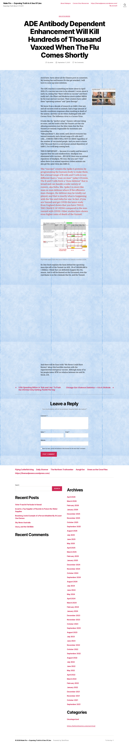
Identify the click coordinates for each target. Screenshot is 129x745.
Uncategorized (64, 16)
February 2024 (73, 607)
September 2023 (74, 628)
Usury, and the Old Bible (24, 527)
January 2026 (72, 510)
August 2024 (72, 582)
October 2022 (72, 649)
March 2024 (72, 603)
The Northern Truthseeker (64, 469)
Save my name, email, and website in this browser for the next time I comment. (64, 448)
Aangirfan (83, 469)
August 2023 (72, 632)
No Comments (79, 62)
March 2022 (72, 679)
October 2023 (72, 624)
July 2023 (71, 637)
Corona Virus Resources (81, 3)
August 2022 (72, 658)
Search (17, 485)
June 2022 (71, 666)
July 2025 (71, 535)
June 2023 (71, 641)
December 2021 (73, 692)
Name (43, 432)
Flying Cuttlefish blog (24, 469)
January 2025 (72, 560)
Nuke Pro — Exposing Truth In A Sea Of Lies (36, 740)
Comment (44, 416)
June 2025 (71, 539)
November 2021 (73, 696)
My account (113, 6)
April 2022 (71, 675)
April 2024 (71, 599)
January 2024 (72, 611)
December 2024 (73, 565)
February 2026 (73, 505)
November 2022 (73, 645)
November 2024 (73, 569)
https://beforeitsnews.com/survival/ (81, 726)
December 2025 (73, 514)
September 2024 (74, 577)
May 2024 (71, 594)
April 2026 (71, 497)
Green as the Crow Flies (101, 469)
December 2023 (73, 615)
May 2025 (71, 543)
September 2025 (74, 527)
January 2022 (72, 687)
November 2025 (73, 518)
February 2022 (73, 683)
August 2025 (72, 531)
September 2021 (74, 704)
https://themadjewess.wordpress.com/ (104, 3)
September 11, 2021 (64, 62)
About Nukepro (66, 3)
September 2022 (74, 654)
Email (67, 432)
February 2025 (73, 556)
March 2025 (72, 552)
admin (51, 62)
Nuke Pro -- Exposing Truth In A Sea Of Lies (22, 3)
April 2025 (71, 548)
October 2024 (72, 573)
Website (43, 440)
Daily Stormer (43, 469)
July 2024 (71, 586)
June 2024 (71, 590)
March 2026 (72, 501)
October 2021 (72, 700)
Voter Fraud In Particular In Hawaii (28, 505)
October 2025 (72, 522)
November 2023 (73, 620)
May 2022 (71, 670)
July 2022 (71, 662)
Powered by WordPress (61, 740)
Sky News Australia (23, 523)
